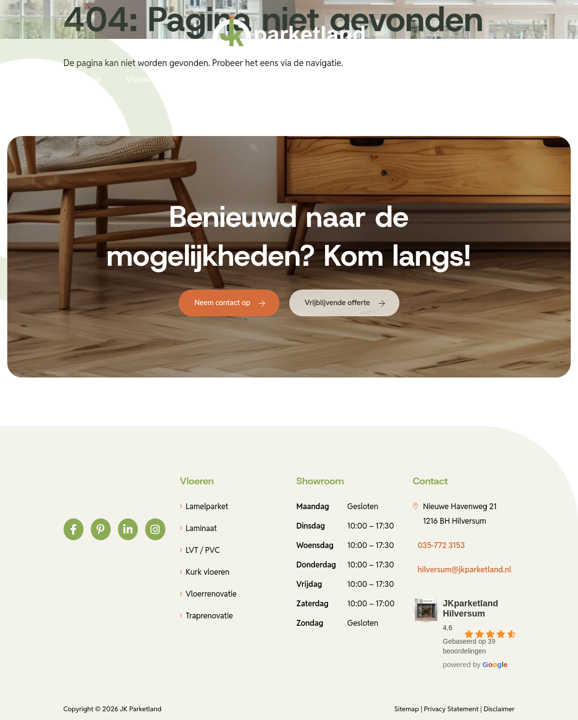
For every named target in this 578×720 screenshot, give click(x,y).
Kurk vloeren (208, 572)
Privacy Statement (451, 708)
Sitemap (407, 708)
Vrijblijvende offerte (337, 302)
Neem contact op (222, 302)
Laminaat (201, 528)
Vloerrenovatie (211, 594)
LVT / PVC (203, 550)
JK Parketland (141, 708)
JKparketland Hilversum (470, 608)
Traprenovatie (209, 616)
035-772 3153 (441, 545)
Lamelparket (207, 506)
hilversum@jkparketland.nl (465, 570)
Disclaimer (498, 708)
